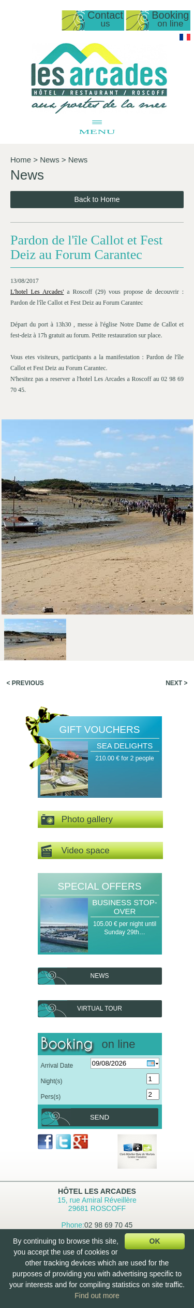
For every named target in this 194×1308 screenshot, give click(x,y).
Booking (170, 19)
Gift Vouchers (99, 729)
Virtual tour (99, 1008)
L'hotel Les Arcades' (37, 291)
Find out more (96, 1295)
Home (20, 159)
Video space (75, 850)
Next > (176, 683)
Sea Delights (125, 745)
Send (99, 1117)
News (49, 159)
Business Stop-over (124, 907)
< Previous (25, 683)
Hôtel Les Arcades (97, 1191)
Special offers (100, 886)
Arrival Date (57, 1065)
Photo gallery (77, 819)
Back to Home (97, 199)
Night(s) (52, 1081)
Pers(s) (51, 1096)
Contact (105, 19)
